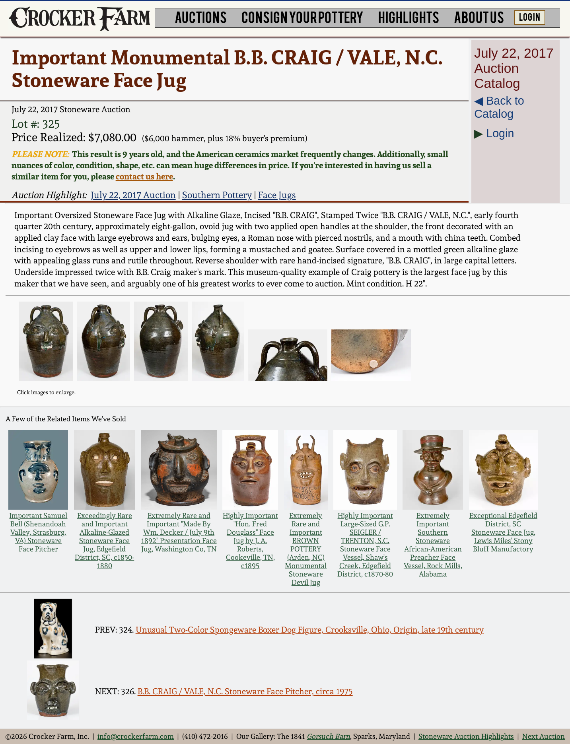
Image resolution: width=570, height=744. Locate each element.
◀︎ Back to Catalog (499, 107)
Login (500, 133)
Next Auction (543, 736)
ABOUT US (479, 16)
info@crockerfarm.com (135, 736)
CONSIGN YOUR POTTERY (302, 16)
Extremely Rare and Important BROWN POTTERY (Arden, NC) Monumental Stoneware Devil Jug (306, 548)
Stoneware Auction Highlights (466, 736)
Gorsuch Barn (328, 736)
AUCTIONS (201, 16)
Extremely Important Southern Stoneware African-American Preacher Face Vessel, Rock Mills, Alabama (433, 544)
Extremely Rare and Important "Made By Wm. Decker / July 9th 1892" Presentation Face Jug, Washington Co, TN (179, 532)
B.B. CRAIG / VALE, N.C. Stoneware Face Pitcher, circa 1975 (245, 691)
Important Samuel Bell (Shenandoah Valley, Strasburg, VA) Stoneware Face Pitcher (38, 532)
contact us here (144, 176)
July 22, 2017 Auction (133, 194)
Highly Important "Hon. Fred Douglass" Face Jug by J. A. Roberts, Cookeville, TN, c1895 (250, 540)
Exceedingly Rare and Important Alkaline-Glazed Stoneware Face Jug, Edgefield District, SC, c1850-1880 (104, 540)
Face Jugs (277, 194)
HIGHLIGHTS (408, 16)
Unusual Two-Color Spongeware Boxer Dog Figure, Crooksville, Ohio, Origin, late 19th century (310, 630)
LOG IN (529, 16)
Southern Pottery (217, 194)
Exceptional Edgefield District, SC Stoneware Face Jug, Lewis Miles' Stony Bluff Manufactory (503, 532)
